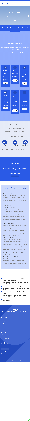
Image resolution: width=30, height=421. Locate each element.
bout (2, 356)
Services (2, 334)
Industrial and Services (4, 342)
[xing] (8, 349)
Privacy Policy (3, 358)
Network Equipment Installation (5, 338)
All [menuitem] (1, 273)
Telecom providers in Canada (20, 261)
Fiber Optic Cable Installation (5, 343)
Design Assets (3, 353)
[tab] (5, 187)
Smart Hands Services (4, 337)
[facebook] (2, 349)
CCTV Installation (3, 339)
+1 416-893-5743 (3, 330)
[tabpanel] (15, 229)
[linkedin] (6, 349)
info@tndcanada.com (20, 0)
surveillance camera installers (19, 252)
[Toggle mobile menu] (28, 3)
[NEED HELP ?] (15, 31)
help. (12, 221)
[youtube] (4, 349)
